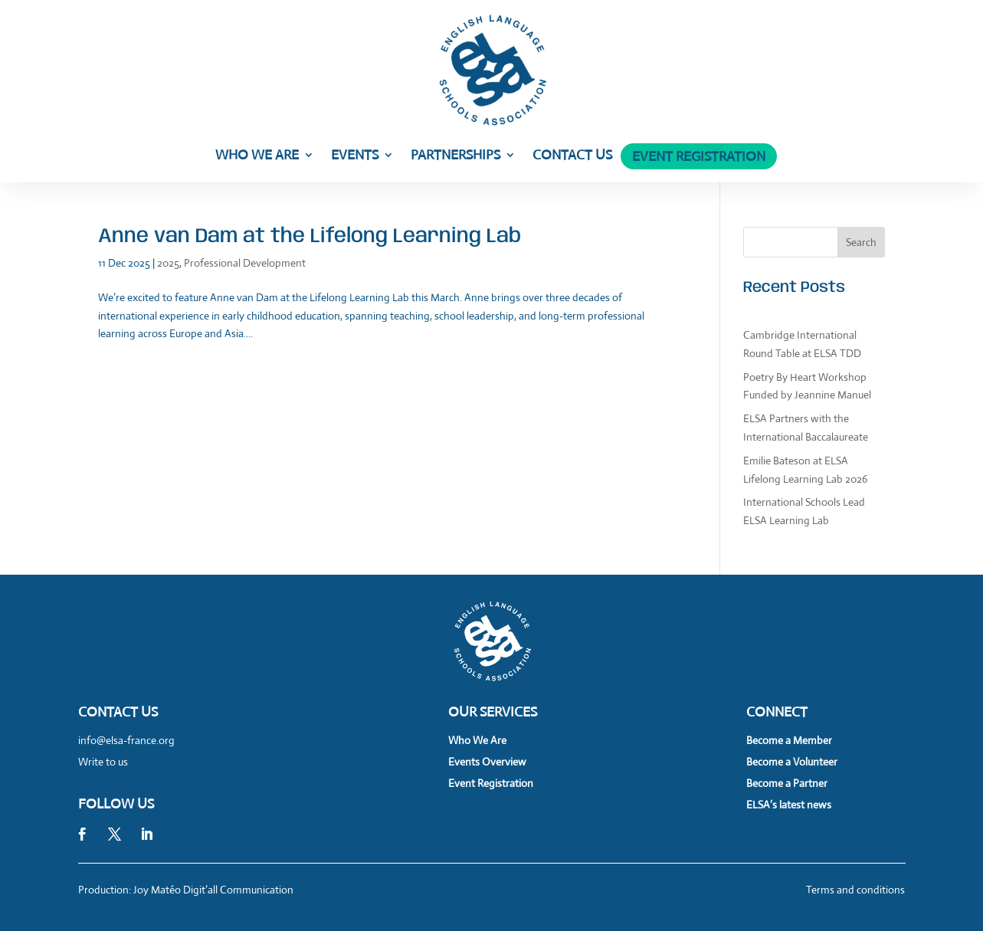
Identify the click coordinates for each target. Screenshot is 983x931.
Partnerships (455, 156)
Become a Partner (786, 783)
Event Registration (698, 158)
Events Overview (487, 762)
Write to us (103, 762)
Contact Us (572, 156)
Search (861, 242)
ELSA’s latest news (788, 804)
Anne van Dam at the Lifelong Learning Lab (309, 236)
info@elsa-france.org (126, 740)
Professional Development (245, 263)
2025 (168, 263)
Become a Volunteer (791, 762)
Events (354, 156)
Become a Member (789, 740)
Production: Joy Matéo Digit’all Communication (185, 890)
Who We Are (257, 156)
